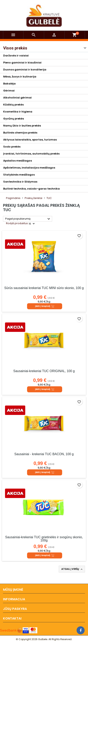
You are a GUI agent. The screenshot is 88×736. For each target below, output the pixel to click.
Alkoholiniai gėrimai (17, 97)
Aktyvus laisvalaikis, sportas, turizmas (30, 140)
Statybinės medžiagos (19, 175)
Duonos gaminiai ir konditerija (24, 69)
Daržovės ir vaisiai (16, 55)
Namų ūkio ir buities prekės (22, 126)
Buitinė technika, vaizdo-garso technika (31, 189)
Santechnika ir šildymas (20, 182)
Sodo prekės (11, 147)
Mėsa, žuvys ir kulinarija (19, 76)
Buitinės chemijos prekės (20, 133)
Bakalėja (9, 83)
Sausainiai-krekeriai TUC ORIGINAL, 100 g (44, 371)
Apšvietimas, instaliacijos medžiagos (29, 168)
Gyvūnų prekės (13, 118)
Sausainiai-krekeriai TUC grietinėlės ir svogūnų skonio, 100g (44, 538)
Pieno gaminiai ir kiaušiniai (22, 62)
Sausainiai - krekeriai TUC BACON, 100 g (44, 454)
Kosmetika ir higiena (17, 111)
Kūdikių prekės (13, 104)
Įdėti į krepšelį (44, 306)
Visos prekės (15, 48)
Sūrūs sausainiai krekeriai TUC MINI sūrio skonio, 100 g (44, 288)
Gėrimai (9, 90)
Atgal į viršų (72, 569)
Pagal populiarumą (28, 219)
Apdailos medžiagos (17, 161)
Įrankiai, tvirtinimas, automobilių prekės (31, 154)
